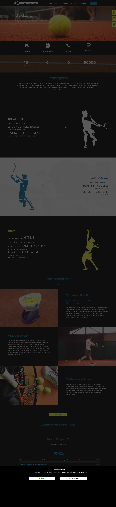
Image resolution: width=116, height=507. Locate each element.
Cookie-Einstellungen (73, 478)
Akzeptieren (42, 478)
